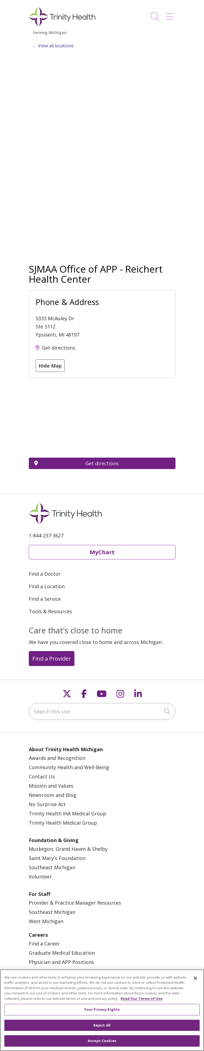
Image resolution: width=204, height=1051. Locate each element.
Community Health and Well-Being (69, 767)
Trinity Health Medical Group (63, 822)
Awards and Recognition (57, 758)
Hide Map (50, 365)
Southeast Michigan (52, 867)
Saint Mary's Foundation (57, 858)
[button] (170, 14)
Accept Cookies (102, 1040)
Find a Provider (51, 658)
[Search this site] (102, 711)
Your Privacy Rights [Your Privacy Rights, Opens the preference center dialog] (102, 1009)
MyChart (102, 552)
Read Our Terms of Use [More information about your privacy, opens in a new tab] (141, 998)
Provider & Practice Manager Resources (75, 902)
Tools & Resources (50, 611)
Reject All (102, 1025)
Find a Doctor (45, 574)
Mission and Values (51, 785)
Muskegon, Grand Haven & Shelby (68, 849)
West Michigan (46, 921)
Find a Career (44, 943)
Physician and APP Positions (61, 962)
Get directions (58, 347)
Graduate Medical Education (62, 953)
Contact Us (42, 776)
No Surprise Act (47, 804)
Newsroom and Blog (52, 795)
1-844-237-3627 (46, 535)
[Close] (195, 978)
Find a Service (45, 599)
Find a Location (47, 586)
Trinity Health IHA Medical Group (67, 813)
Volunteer (40, 876)
